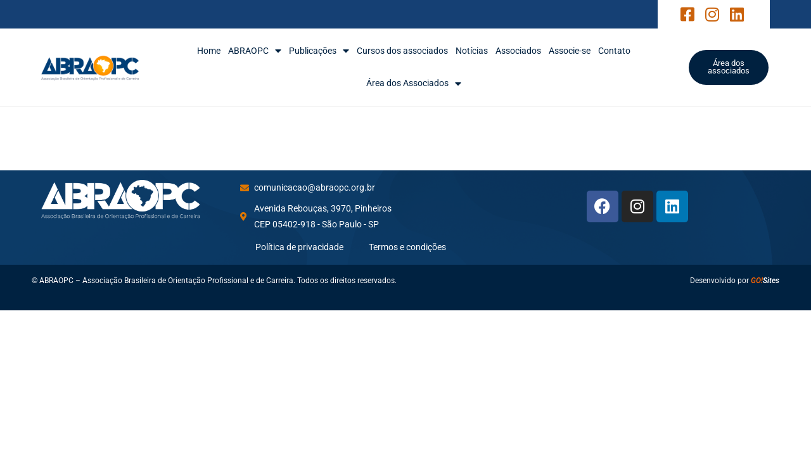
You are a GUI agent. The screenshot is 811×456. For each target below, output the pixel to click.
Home (208, 51)
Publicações (319, 51)
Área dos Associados (413, 83)
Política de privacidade (299, 247)
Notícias (472, 51)
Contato (614, 51)
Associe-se (570, 51)
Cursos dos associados (402, 51)
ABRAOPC (254, 51)
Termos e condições (407, 247)
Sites (765, 280)
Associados (518, 51)
